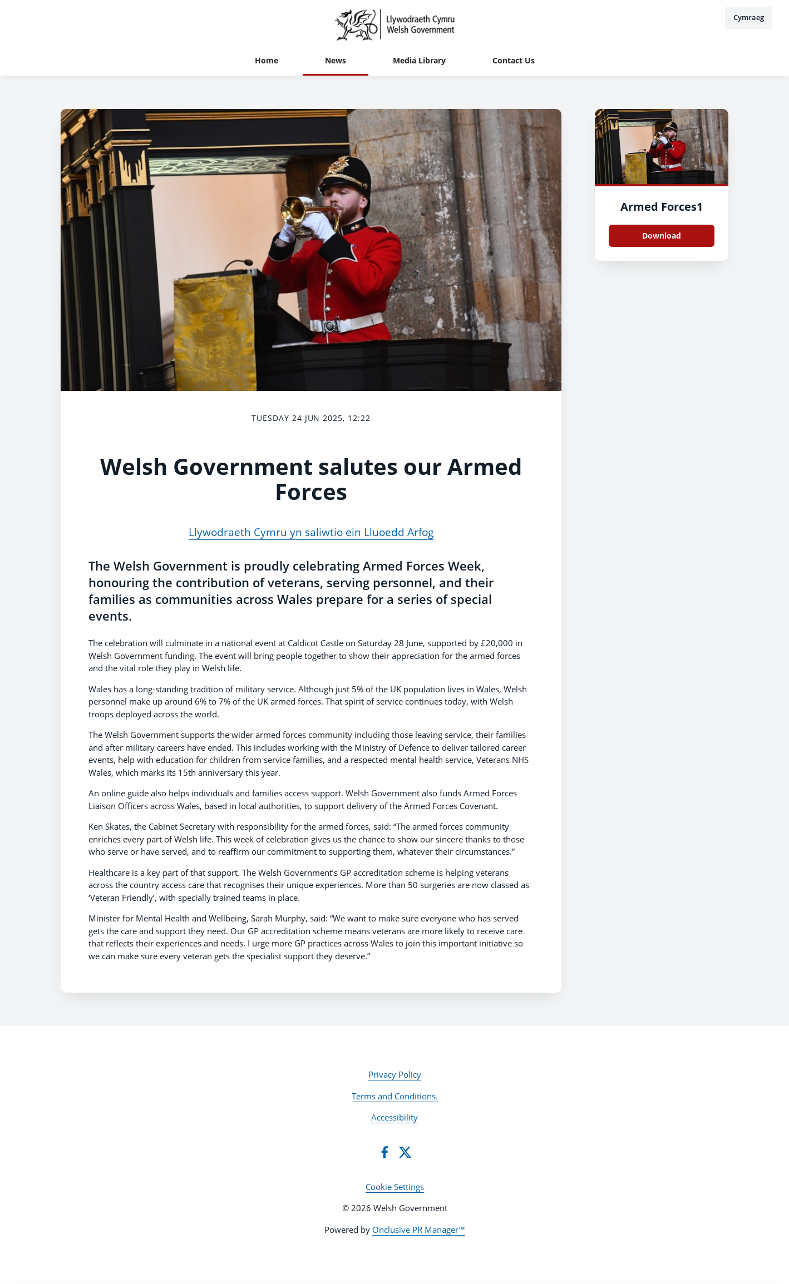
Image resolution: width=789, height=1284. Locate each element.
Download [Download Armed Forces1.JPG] (661, 235)
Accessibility (394, 1117)
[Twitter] (405, 1152)
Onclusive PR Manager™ (418, 1229)
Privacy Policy (394, 1074)
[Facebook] (384, 1152)
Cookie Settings (395, 1186)
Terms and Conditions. (395, 1096)
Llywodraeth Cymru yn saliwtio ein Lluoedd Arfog (311, 532)
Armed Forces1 (661, 206)
